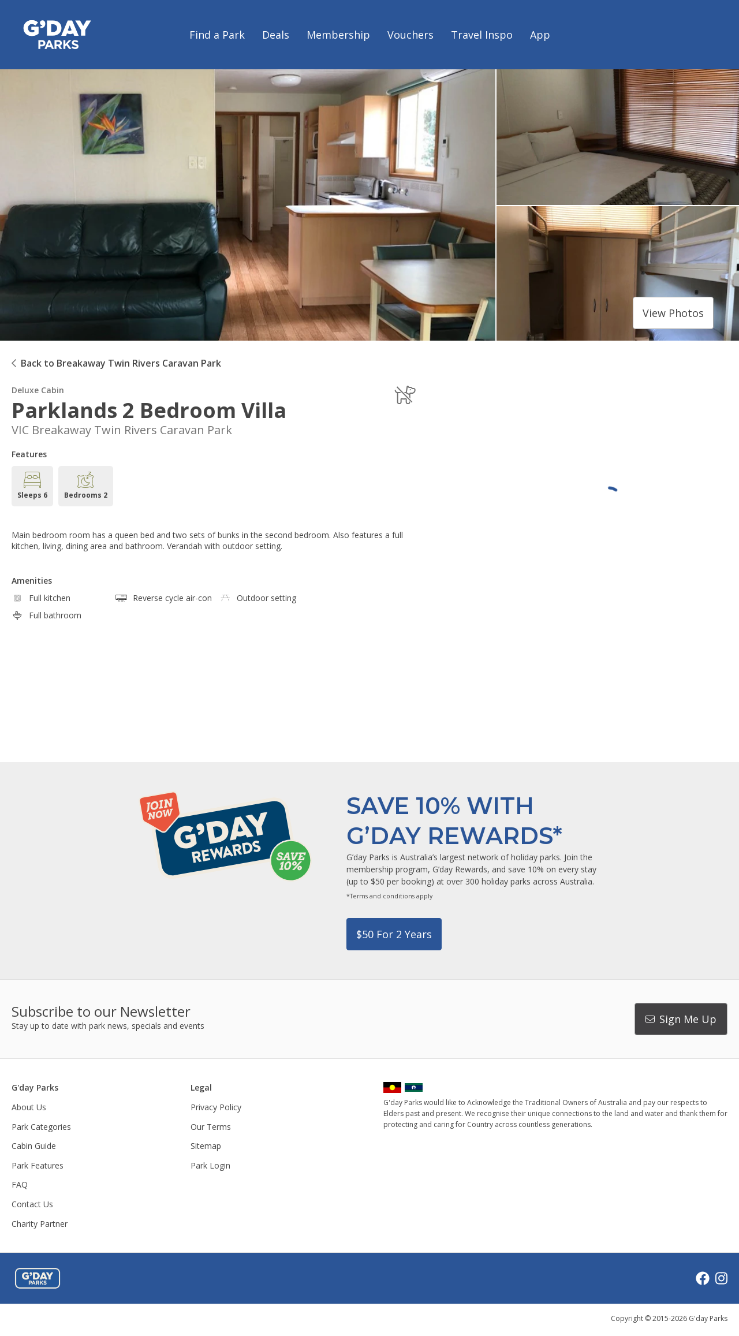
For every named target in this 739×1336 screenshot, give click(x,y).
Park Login (210, 1165)
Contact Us (32, 1204)
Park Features (38, 1165)
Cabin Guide (34, 1145)
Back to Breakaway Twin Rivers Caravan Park (121, 363)
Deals (275, 35)
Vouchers (410, 35)
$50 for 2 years (394, 934)
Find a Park (217, 35)
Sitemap (206, 1145)
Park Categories (41, 1126)
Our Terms (211, 1126)
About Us (29, 1107)
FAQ (20, 1184)
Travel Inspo (482, 35)
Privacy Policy (216, 1107)
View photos (673, 313)
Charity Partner (40, 1223)
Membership (338, 35)
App (540, 35)
